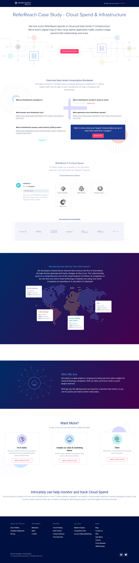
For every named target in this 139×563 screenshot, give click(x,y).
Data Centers (57, 531)
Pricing (12, 534)
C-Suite (34, 534)
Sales (33, 531)
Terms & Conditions (16, 554)
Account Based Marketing (83, 534)
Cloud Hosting (58, 528)
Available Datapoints (17, 531)
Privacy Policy (27, 554)
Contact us (99, 531)
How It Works (14, 528)
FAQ (96, 534)
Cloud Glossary (100, 543)
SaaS (25, 186)
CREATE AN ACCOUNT (69, 51)
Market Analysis (79, 528)
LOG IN (122, 3)
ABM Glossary (100, 546)
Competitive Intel (80, 531)
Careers (98, 540)
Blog (96, 528)
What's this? (91, 103)
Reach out (98, 135)
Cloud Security (58, 537)
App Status (99, 537)
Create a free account (21, 460)
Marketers (35, 528)
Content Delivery (58, 534)
